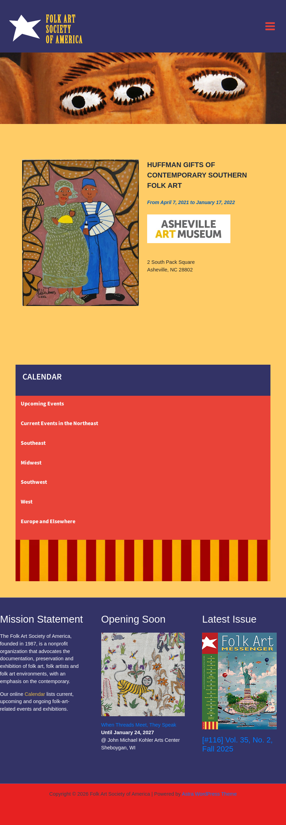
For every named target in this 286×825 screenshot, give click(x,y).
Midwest (31, 463)
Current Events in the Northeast (59, 423)
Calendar (35, 694)
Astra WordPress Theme (209, 794)
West (26, 502)
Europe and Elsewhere (48, 521)
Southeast (33, 443)
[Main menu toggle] (270, 26)
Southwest (34, 482)
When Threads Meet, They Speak (138, 725)
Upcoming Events (42, 403)
